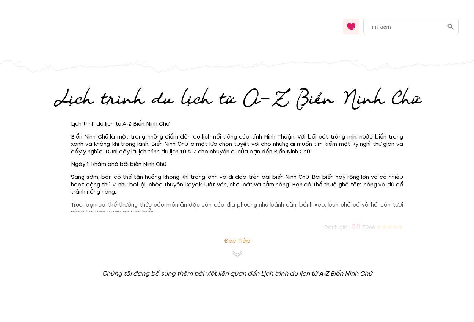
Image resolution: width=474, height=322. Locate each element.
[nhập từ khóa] (403, 26)
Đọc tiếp (237, 241)
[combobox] (411, 27)
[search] (450, 27)
